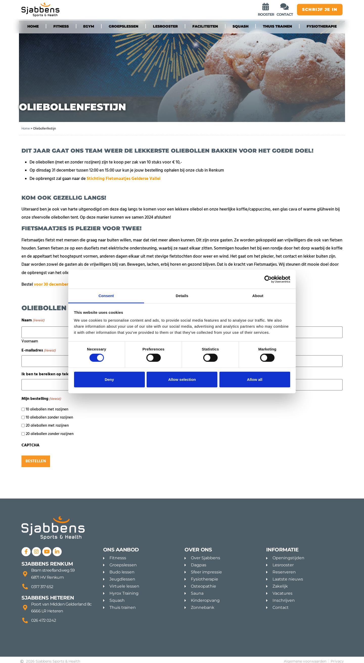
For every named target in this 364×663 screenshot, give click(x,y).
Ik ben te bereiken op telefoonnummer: (64, 371)
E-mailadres (38, 349)
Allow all (254, 379)
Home (33, 26)
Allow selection (182, 379)
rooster (266, 15)
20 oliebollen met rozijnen (47, 422)
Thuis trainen (277, 26)
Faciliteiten (205, 26)
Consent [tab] (106, 296)
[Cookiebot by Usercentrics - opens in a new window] (268, 279)
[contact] (285, 7)
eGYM (88, 26)
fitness (61, 26)
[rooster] (266, 7)
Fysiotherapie (322, 26)
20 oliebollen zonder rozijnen (50, 430)
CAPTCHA (30, 441)
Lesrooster (165, 26)
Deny (109, 379)
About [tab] (257, 296)
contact (285, 15)
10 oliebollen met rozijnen (47, 405)
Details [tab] (182, 296)
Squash (240, 26)
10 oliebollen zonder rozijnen (49, 414)
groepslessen (123, 26)
